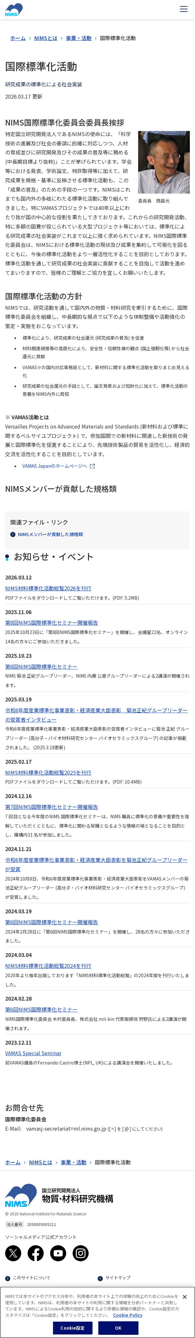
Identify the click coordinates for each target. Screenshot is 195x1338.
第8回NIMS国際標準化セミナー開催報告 (51, 622)
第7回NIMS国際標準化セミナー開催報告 (51, 807)
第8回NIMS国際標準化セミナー (41, 666)
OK (118, 1331)
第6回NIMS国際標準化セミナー (41, 1009)
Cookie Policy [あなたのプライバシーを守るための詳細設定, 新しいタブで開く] (127, 1318)
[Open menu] (184, 9)
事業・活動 (79, 38)
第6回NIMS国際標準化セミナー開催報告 (51, 922)
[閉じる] (185, 1300)
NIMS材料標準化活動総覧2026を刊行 (48, 588)
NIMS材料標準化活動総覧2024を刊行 (48, 965)
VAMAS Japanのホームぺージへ (54, 466)
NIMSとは (46, 38)
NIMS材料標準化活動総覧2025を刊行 (48, 772)
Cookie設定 (72, 1331)
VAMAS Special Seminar (33, 1053)
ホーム (18, 38)
